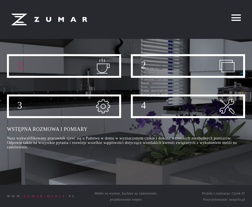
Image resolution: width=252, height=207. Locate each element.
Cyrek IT (238, 193)
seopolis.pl (237, 199)
